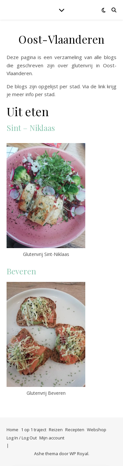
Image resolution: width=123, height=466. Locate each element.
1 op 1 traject (33, 430)
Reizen (56, 430)
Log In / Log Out (22, 438)
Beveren (21, 271)
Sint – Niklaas (31, 127)
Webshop (96, 430)
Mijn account (51, 438)
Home (12, 430)
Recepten (74, 430)
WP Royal (79, 453)
